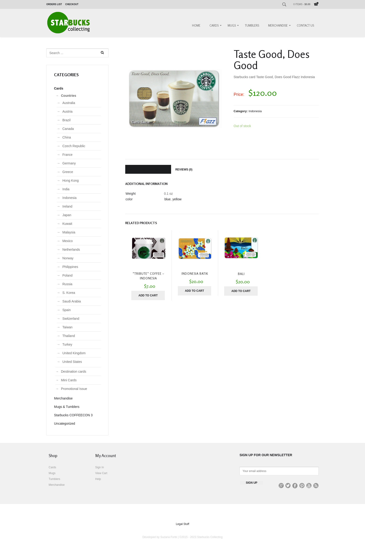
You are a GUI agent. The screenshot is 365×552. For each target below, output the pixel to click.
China (66, 137)
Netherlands (71, 249)
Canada (68, 129)
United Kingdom (74, 353)
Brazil (66, 120)
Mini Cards (69, 380)
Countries (68, 95)
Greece (67, 172)
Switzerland (70, 318)
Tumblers (252, 25)
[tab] (148, 169)
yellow (177, 199)
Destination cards (73, 371)
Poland (67, 275)
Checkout (71, 4)
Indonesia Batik (195, 273)
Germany (69, 163)
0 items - (301, 4)
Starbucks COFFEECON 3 (73, 415)
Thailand (68, 336)
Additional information (148, 169)
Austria (67, 111)
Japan (66, 215)
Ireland (67, 206)
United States (72, 362)
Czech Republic (73, 146)
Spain (66, 310)
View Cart (101, 473)
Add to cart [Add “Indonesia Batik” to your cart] (194, 290)
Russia (67, 284)
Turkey (67, 344)
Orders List (54, 4)
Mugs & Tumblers (66, 407)
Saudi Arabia (71, 301)
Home (196, 25)
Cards (214, 25)
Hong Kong (70, 180)
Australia (68, 103)
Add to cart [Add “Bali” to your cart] (240, 291)
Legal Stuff (182, 524)
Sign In (99, 467)
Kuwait (67, 224)
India (65, 189)
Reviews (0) (183, 169)
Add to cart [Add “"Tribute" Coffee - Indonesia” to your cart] (148, 295)
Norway (67, 258)
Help (98, 479)
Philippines (70, 267)
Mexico (67, 241)
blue (167, 199)
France (67, 154)
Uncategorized (64, 423)
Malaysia (68, 232)
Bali (241, 274)
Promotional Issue (74, 389)
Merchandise (278, 25)
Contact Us (305, 25)
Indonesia (255, 111)
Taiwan (67, 327)
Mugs (232, 25)
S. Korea (68, 293)
